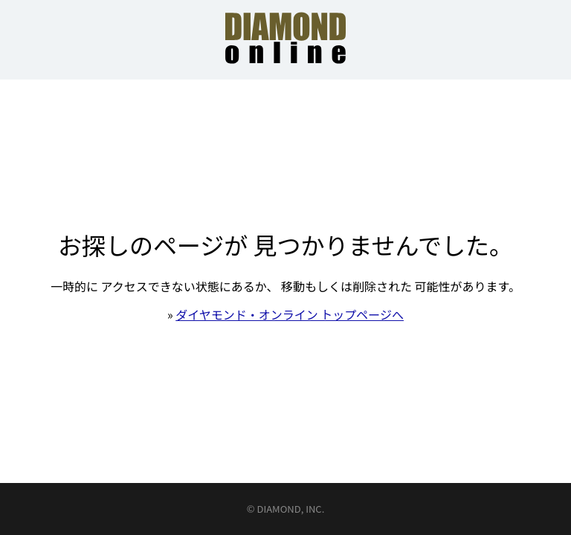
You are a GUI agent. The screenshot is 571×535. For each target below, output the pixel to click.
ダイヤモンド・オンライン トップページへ (289, 314)
